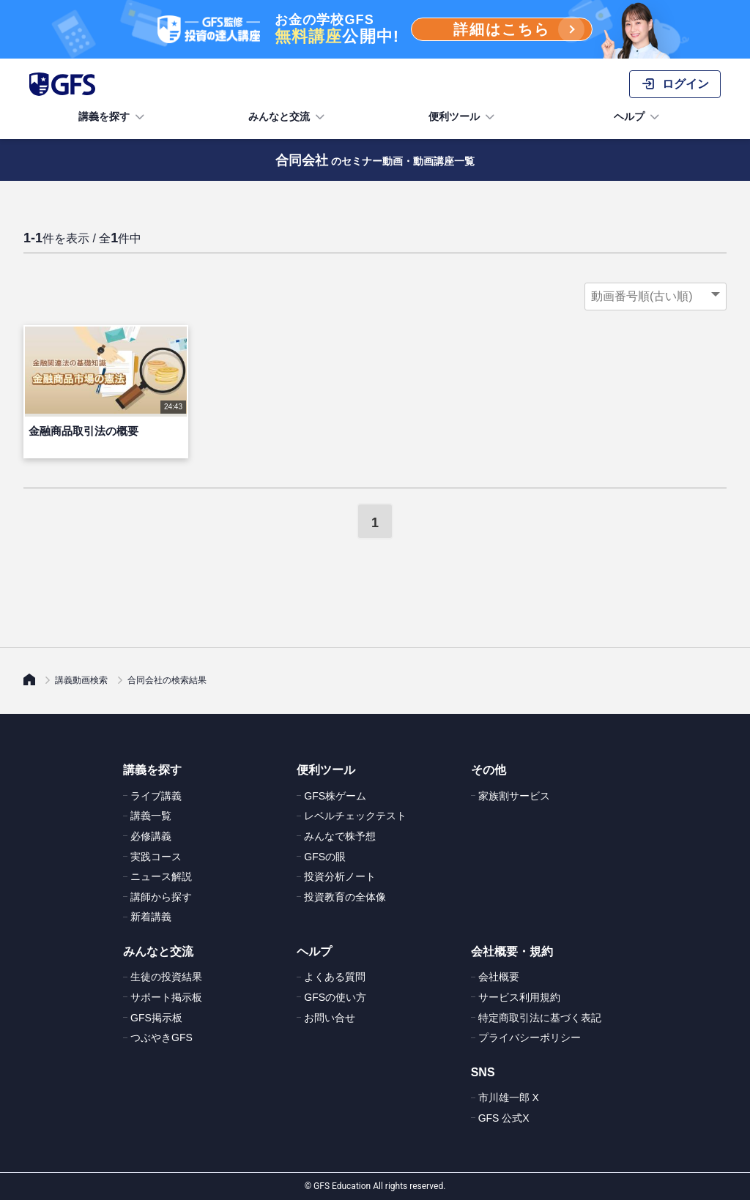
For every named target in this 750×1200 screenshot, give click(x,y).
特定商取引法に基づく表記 (539, 1018)
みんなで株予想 (340, 836)
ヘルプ (638, 117)
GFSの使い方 (335, 997)
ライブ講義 (156, 796)
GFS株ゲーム (335, 796)
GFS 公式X (504, 1118)
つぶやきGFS (161, 1037)
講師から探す (161, 897)
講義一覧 (150, 815)
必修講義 (150, 836)
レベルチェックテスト (355, 815)
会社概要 (498, 977)
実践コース (156, 856)
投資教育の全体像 (345, 897)
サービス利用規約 (519, 997)
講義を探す (112, 117)
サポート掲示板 (166, 997)
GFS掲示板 (156, 1018)
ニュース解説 (161, 876)
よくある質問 (334, 977)
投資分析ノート (340, 876)
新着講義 (150, 917)
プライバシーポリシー (529, 1037)
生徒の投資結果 (166, 977)
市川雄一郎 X (508, 1097)
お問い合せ (329, 1018)
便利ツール (462, 117)
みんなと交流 (287, 117)
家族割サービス (514, 796)
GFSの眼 (325, 856)
